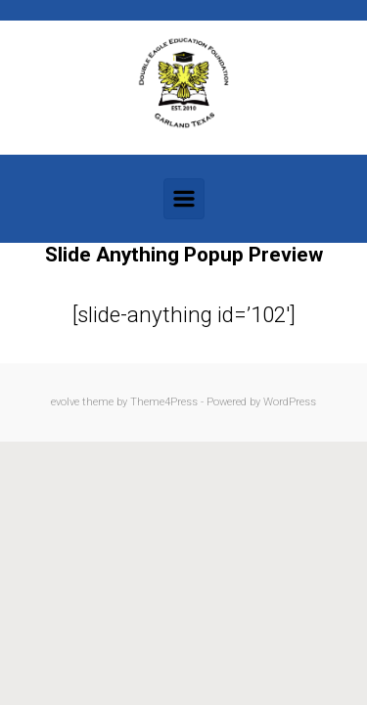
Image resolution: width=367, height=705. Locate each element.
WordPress (289, 402)
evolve (65, 402)
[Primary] (184, 198)
